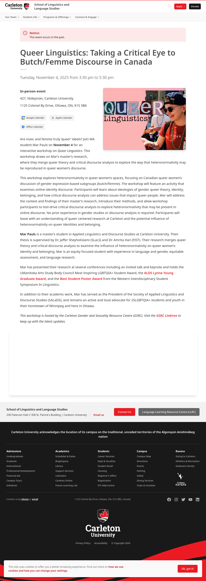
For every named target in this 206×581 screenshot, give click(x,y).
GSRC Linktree (166, 315)
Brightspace (61, 461)
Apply (179, 6)
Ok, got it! (188, 568)
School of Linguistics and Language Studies (51, 6)
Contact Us (124, 412)
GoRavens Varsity (185, 466)
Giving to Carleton (185, 456)
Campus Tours (14, 480)
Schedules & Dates (65, 456)
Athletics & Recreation (188, 461)
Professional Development (20, 470)
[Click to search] (169, 6)
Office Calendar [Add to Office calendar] (32, 126)
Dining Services (145, 480)
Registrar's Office (107, 475)
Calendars (60, 475)
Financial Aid (13, 475)
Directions (142, 461)
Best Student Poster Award (81, 279)
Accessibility (100, 543)
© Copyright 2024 (120, 543)
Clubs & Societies (146, 485)
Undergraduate (14, 456)
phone (25, 499)
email (35, 499)
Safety (140, 475)
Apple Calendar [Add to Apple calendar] (61, 117)
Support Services (64, 470)
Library (59, 466)
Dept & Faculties (106, 461)
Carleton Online (63, 480)
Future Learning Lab (66, 485)
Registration (104, 480)
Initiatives (11, 485)
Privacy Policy (83, 543)
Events (140, 466)
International (13, 466)
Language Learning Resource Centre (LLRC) (169, 412)
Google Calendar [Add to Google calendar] (33, 117)
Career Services (106, 456)
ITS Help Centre (106, 485)
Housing (102, 470)
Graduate (11, 461)
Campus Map (144, 456)
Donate (195, 6)
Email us (98, 415)
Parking (141, 470)
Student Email (105, 466)
